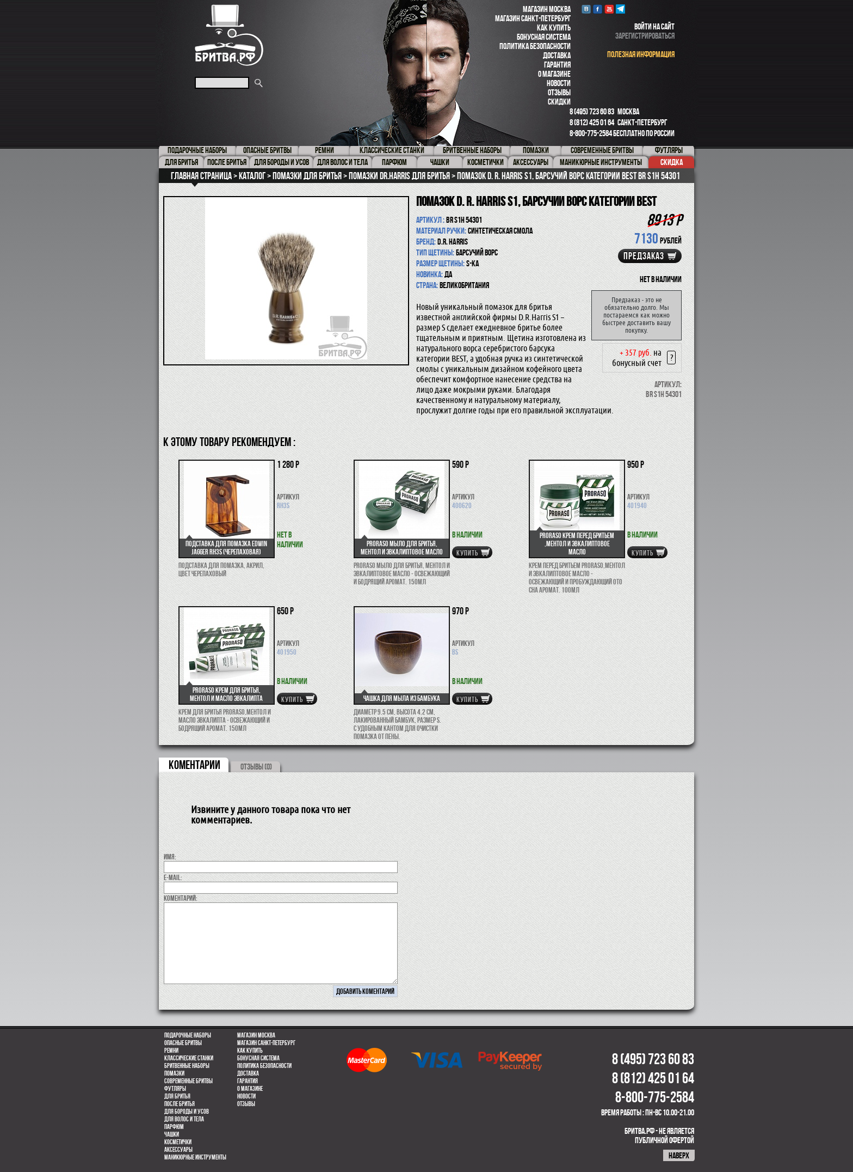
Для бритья (177, 1096)
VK (586, 9)
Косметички (177, 1142)
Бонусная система (544, 36)
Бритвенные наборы (186, 1066)
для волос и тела (184, 1119)
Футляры (175, 1088)
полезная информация (641, 54)
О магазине (554, 73)
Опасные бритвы (183, 1043)
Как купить (554, 27)
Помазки (174, 1073)
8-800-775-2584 (591, 133)
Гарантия (557, 64)
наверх (679, 1155)
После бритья (179, 1104)
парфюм (174, 1127)
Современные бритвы (188, 1081)
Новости (559, 83)
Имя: (170, 856)
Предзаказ (643, 256)
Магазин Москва (547, 9)
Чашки (171, 1134)
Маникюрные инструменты (195, 1157)
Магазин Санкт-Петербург (533, 18)
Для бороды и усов (186, 1111)
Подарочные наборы (187, 1035)
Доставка (557, 55)
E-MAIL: (173, 877)
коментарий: (180, 898)
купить (467, 552)
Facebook (597, 9)
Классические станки (188, 1058)
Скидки (559, 101)
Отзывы (559, 92)
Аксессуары (178, 1149)
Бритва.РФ (229, 35)
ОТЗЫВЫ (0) (256, 766)
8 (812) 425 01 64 (592, 122)
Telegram (620, 9)
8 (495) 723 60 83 (592, 111)
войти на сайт (654, 26)
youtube (609, 9)
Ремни (171, 1050)
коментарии (194, 765)
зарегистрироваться (645, 35)
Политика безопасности (535, 46)
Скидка (671, 162)
